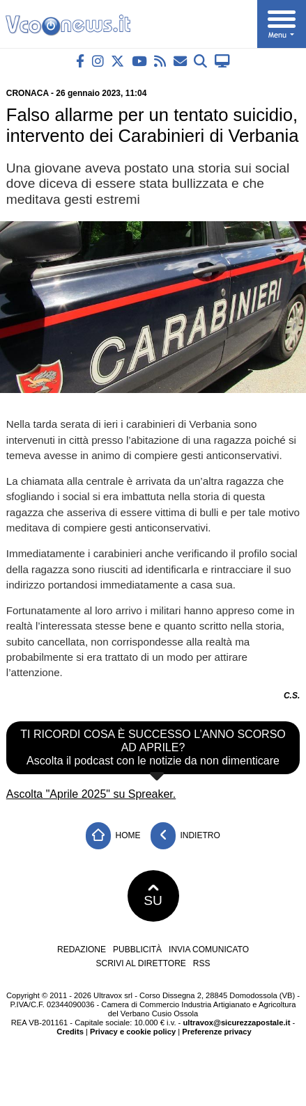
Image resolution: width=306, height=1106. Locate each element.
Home (113, 835)
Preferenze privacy (217, 1031)
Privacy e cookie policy (133, 1031)
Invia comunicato (209, 949)
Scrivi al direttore (140, 963)
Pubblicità (137, 949)
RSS (202, 963)
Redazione (81, 949)
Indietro (185, 835)
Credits (70, 1031)
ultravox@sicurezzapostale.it (236, 1022)
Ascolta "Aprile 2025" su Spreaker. (91, 794)
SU (153, 896)
